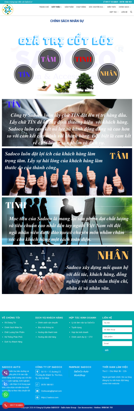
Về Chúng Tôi (10, 322)
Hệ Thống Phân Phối (13, 337)
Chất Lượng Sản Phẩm (14, 332)
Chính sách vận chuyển (48, 322)
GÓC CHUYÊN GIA (97, 7)
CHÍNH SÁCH (125, 7)
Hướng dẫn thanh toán (47, 332)
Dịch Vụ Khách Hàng (13, 342)
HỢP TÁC (114, 12)
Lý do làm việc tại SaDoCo (83, 322)
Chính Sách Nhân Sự (13, 327)
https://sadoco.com (49, 397)
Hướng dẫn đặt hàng (47, 337)
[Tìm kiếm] (131, 12)
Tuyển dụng (77, 327)
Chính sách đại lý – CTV (82, 337)
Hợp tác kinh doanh (80, 332)
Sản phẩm (69, 7)
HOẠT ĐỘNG (81, 7)
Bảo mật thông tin (46, 327)
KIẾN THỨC (111, 7)
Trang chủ (44, 7)
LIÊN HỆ (124, 12)
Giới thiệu (56, 7)
